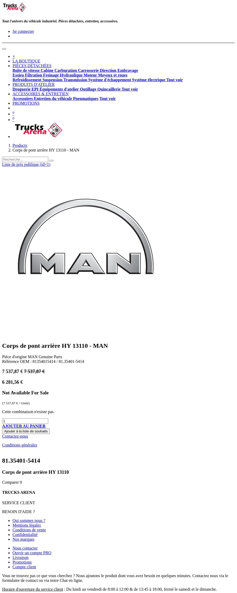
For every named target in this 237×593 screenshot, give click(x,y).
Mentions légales (27, 525)
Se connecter (23, 31)
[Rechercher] (51, 160)
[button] (24, 426)
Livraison (20, 557)
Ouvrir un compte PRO (32, 553)
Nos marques (23, 539)
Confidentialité (25, 534)
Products (20, 145)
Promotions (22, 562)
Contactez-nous (15, 436)
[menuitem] (26, 61)
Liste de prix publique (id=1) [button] (26, 164)
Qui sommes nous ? (29, 520)
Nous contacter (25, 548)
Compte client (24, 567)
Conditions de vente (29, 530)
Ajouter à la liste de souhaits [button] (26, 431)
